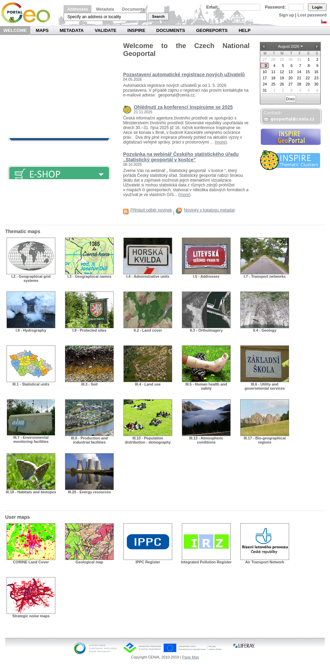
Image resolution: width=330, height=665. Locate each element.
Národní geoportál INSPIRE (28, 13)
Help (245, 30)
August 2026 (288, 46)
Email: (212, 7)
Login (317, 7)
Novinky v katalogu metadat (209, 210)
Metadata (105, 9)
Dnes (290, 99)
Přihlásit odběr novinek (151, 210)
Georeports (212, 30)
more (221, 142)
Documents (133, 9)
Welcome (15, 30)
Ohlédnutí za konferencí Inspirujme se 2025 (183, 107)
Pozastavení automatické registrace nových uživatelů (184, 74)
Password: (275, 7)
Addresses (77, 9)
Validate (106, 30)
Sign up (286, 15)
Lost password (312, 15)
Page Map (190, 657)
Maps (42, 30)
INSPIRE (136, 30)
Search (158, 16)
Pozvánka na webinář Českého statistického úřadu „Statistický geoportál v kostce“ (181, 156)
